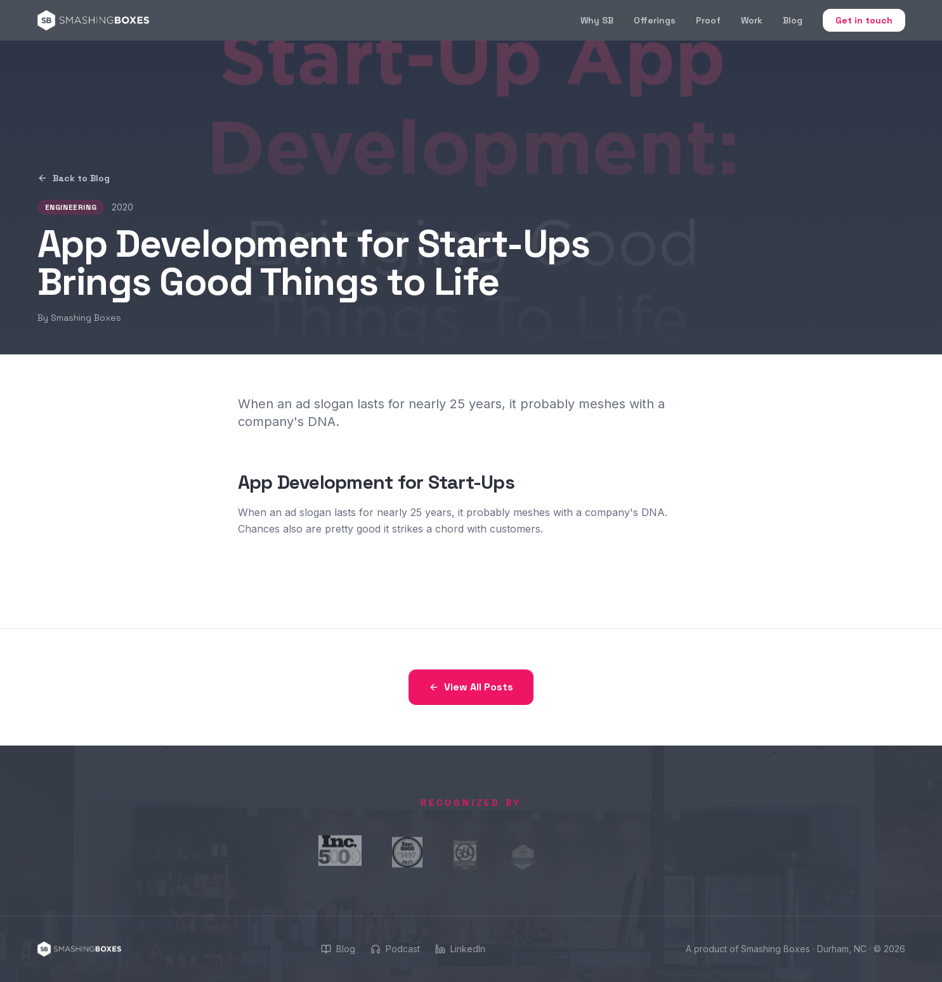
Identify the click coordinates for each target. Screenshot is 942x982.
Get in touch (864, 20)
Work (751, 20)
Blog (792, 20)
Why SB (596, 20)
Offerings (655, 20)
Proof (708, 20)
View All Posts (471, 687)
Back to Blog (73, 178)
